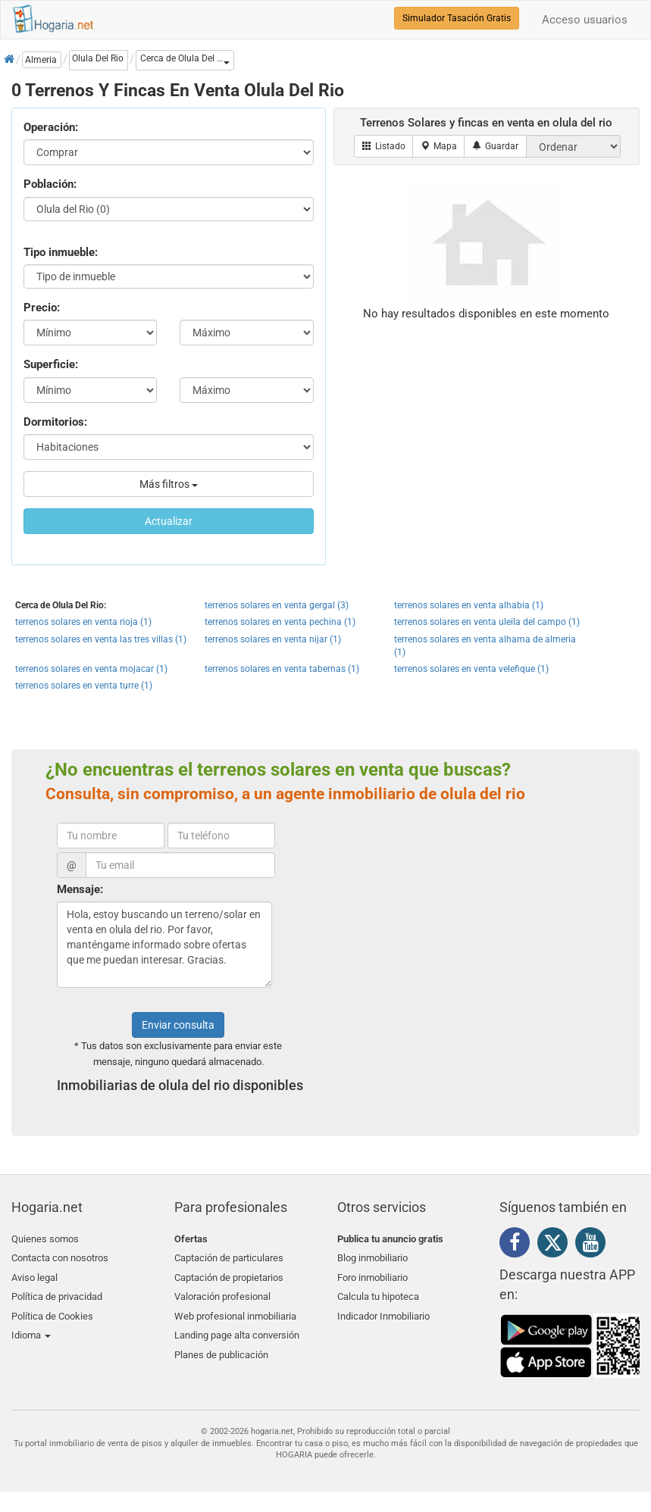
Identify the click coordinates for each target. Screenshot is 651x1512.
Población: (50, 184)
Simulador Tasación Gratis (456, 18)
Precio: (41, 307)
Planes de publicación (221, 1345)
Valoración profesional (222, 1292)
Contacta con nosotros (59, 1257)
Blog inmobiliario (372, 1257)
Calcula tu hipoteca (378, 1292)
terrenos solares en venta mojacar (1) (91, 669)
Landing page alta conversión (236, 1328)
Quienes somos (45, 1239)
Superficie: (50, 364)
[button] (185, 60)
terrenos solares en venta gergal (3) (277, 605)
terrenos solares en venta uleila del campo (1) (487, 622)
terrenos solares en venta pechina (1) (280, 622)
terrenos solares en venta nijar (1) (273, 639)
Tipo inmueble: (60, 252)
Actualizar (168, 521)
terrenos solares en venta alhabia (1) (468, 605)
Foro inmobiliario (372, 1274)
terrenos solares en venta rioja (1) (83, 622)
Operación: (50, 127)
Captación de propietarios (228, 1274)
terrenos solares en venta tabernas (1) (282, 669)
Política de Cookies (52, 1310)
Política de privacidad (56, 1292)
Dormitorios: (55, 422)
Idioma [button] (31, 1328)
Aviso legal (34, 1274)
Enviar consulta (178, 1025)
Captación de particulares (228, 1257)
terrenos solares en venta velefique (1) (471, 669)
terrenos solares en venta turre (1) (83, 685)
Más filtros (168, 484)
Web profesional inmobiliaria (235, 1310)
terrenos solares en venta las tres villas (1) (100, 639)
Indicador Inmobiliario (383, 1310)
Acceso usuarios (585, 20)
